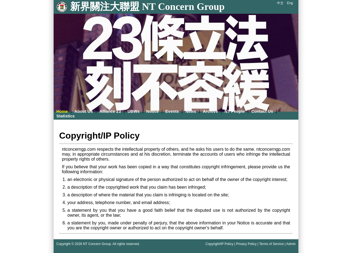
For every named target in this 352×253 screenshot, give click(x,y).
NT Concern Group (97, 244)
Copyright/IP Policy (219, 244)
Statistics (65, 116)
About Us (84, 111)
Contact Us (262, 111)
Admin (291, 244)
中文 (280, 3)
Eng (290, 3)
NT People (234, 111)
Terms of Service (271, 244)
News (190, 111)
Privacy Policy (246, 244)
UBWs (133, 111)
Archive (210, 111)
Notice (152, 111)
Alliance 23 (110, 111)
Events (172, 111)
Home (62, 111)
